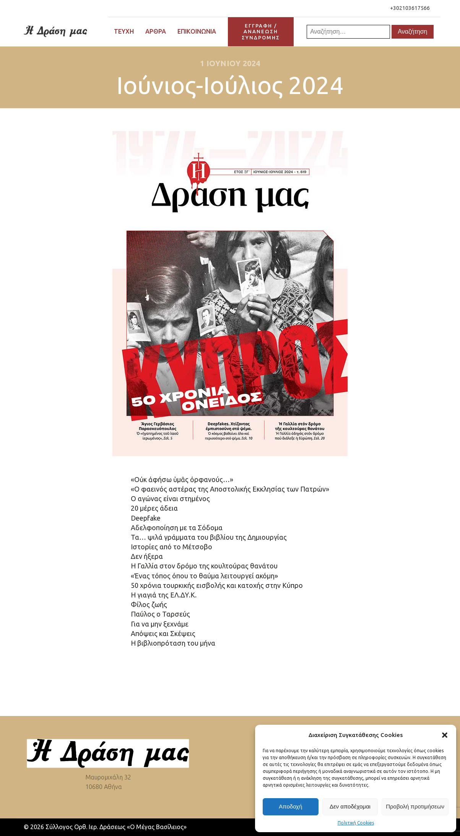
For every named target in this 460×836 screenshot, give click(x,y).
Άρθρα (155, 31)
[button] (445, 735)
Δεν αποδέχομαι (350, 806)
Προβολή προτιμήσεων (415, 806)
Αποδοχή (290, 806)
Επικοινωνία (196, 31)
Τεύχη (124, 31)
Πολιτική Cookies (356, 822)
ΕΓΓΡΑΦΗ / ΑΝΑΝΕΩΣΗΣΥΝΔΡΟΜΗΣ (261, 31)
